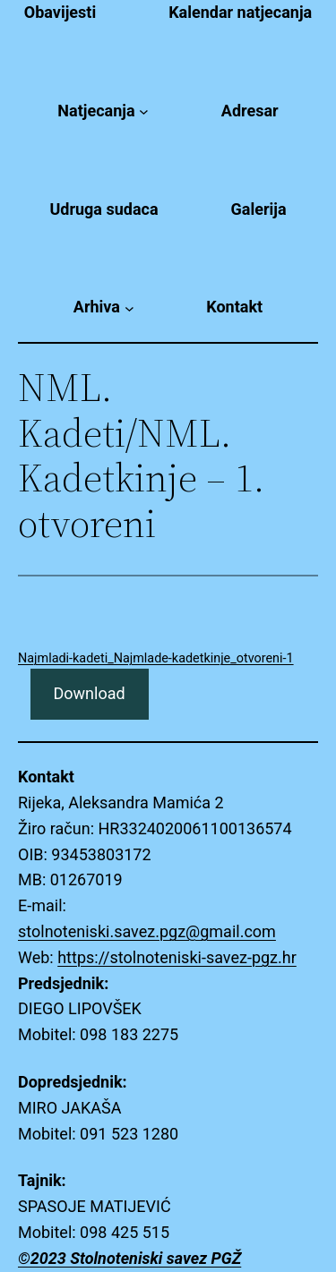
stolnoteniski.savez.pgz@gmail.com (147, 931)
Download (89, 693)
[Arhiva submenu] (129, 307)
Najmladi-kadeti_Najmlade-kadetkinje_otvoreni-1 (156, 658)
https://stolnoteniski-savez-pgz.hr (177, 957)
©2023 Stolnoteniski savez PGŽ (129, 1258)
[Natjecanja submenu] (144, 111)
